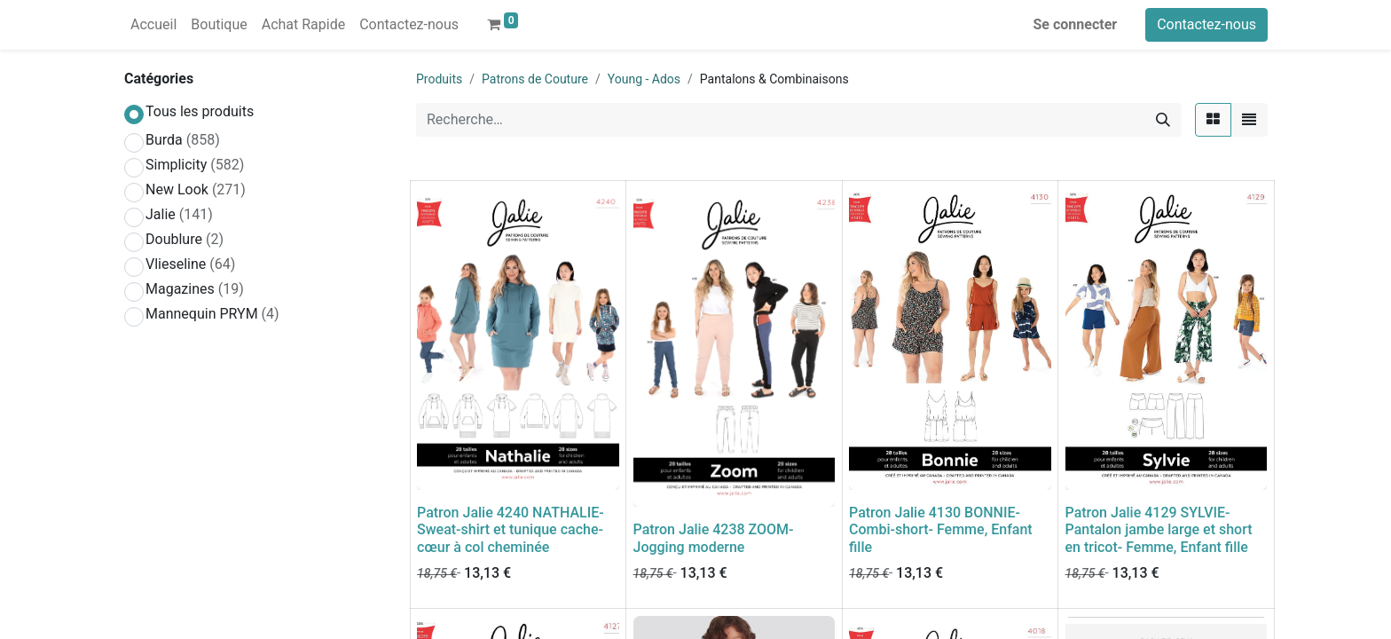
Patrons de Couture (535, 79)
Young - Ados (644, 79)
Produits (439, 79)
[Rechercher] (1163, 120)
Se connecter (1075, 24)
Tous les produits (199, 111)
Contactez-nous (1206, 24)
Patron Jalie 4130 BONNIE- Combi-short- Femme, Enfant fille (941, 529)
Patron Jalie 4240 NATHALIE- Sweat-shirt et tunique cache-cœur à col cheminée (510, 529)
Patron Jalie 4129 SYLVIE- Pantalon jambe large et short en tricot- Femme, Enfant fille (1159, 529)
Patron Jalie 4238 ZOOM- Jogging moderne (713, 538)
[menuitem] (153, 25)
